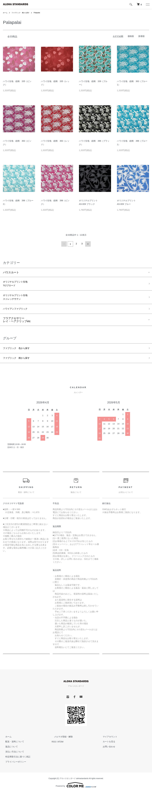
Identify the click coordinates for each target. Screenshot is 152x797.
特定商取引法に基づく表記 (15, 762)
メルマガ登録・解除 (61, 741)
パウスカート (11, 271)
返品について (9, 751)
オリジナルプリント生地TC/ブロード (17, 284)
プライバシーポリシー (13, 766)
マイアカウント (107, 741)
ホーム (5, 13)
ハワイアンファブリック (17, 311)
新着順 (141, 36)
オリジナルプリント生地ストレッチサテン (17, 299)
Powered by (76, 790)
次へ (87, 243)
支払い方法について (12, 756)
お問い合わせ (106, 751)
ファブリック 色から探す (19, 351)
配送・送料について (12, 746)
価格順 (131, 36)
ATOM (60, 746)
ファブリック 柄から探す (23, 13)
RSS (54, 746)
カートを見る (106, 746)
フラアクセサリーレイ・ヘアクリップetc (17, 323)
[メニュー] (147, 4)
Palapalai (41, 13)
